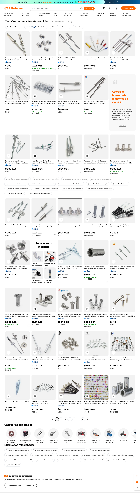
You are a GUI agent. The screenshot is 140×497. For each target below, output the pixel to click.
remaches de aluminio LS (15, 193)
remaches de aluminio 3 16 (93, 460)
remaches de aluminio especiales (39, 193)
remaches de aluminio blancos (72, 189)
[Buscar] (89, 8)
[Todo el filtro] (12, 27)
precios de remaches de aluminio (17, 189)
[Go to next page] (87, 419)
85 (83, 419)
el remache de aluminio (45, 460)
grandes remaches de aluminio (67, 455)
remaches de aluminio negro (16, 184)
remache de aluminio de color (99, 450)
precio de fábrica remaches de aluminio (19, 460)
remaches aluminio (13, 465)
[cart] (110, 9)
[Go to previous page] (52, 419)
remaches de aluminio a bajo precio (121, 455)
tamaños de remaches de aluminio (17, 179)
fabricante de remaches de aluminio (42, 184)
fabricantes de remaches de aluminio (46, 179)
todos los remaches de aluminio (17, 455)
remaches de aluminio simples (97, 184)
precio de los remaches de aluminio (75, 179)
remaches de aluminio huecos (42, 455)
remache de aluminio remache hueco (45, 189)
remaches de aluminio (120, 184)
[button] (81, 8)
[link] (137, 476)
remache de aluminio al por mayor (73, 450)
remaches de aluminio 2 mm (101, 179)
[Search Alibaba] (54, 8)
